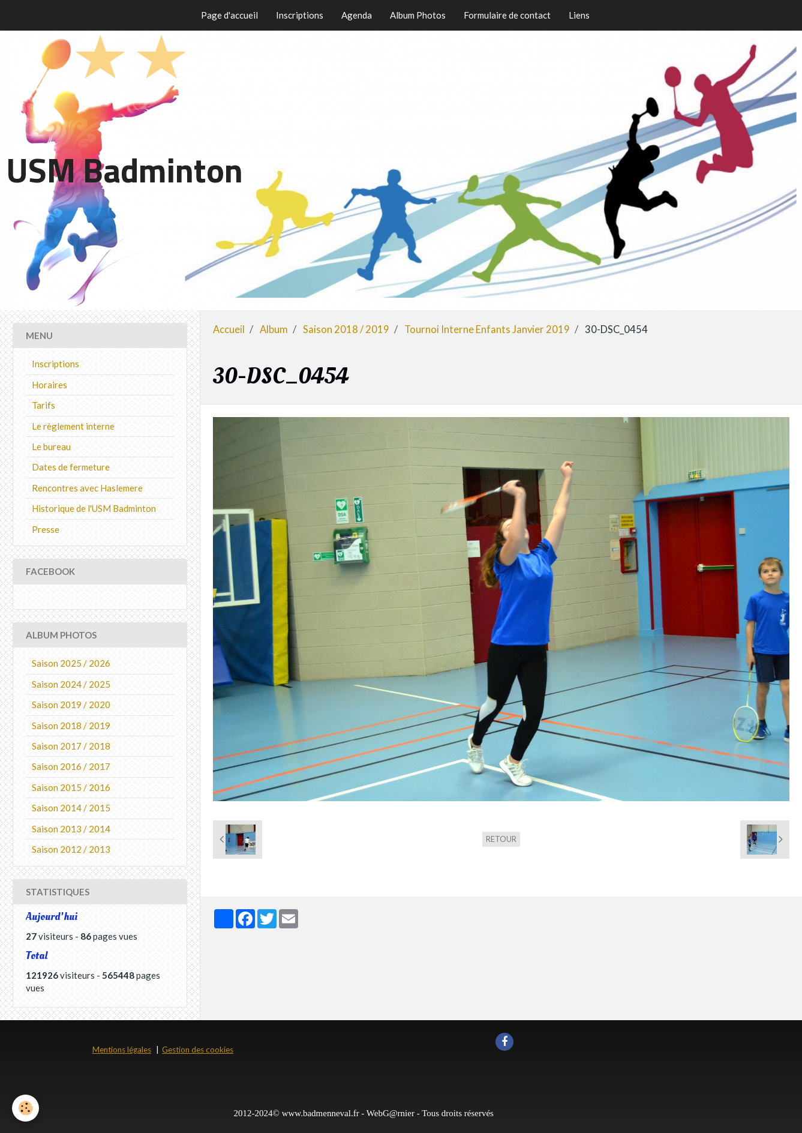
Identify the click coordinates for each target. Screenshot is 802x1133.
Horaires (49, 384)
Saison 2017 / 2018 (71, 746)
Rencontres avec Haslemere (87, 487)
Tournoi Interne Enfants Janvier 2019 (487, 329)
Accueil (229, 329)
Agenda (356, 15)
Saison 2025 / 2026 (71, 663)
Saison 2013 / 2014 (71, 828)
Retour (501, 839)
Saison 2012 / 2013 (71, 849)
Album (274, 329)
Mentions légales (121, 1049)
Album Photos (418, 15)
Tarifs (43, 405)
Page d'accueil (229, 15)
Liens (579, 15)
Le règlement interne (73, 426)
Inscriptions (299, 15)
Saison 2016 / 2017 (71, 766)
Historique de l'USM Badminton (94, 508)
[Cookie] (25, 1108)
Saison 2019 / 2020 (71, 704)
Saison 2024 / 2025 (71, 684)
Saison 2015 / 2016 (71, 787)
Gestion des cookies (197, 1049)
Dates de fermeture (71, 466)
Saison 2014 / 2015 (71, 807)
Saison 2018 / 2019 (346, 329)
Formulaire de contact (507, 15)
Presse (45, 529)
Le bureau (51, 446)
